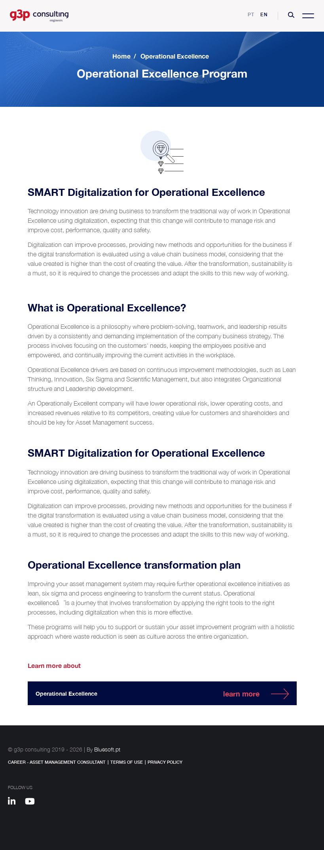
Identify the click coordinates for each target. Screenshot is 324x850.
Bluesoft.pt (107, 749)
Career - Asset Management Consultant (57, 762)
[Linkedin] (15, 802)
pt (251, 14)
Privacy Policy (165, 762)
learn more (241, 693)
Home (121, 56)
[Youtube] (32, 802)
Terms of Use (126, 762)
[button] (291, 15)
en (264, 14)
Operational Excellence (174, 56)
